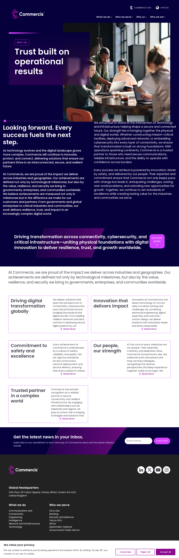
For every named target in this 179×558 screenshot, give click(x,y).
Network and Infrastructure (24, 523)
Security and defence (61, 517)
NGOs (52, 523)
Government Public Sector (64, 530)
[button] (104, 17)
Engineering (15, 517)
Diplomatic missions (60, 527)
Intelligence (15, 520)
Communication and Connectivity (20, 512)
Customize (125, 552)
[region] (89, 549)
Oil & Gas (54, 510)
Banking (53, 514)
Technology (15, 527)
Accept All (165, 552)
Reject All (145, 552)
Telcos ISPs (55, 520)
